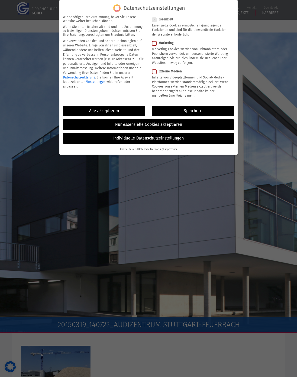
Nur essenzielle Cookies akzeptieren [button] (148, 121)
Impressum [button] (171, 145)
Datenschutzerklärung (79, 74)
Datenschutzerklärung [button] (150, 145)
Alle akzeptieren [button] (104, 107)
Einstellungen (96, 79)
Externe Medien (167, 68)
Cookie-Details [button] (128, 145)
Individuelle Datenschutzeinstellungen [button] (148, 135)
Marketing (163, 40)
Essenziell (162, 16)
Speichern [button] (193, 107)
